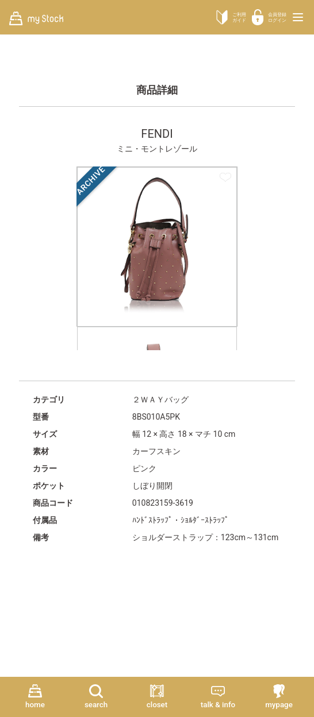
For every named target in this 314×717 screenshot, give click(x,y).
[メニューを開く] (298, 17)
